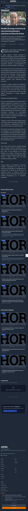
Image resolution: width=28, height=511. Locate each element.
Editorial (2, 470)
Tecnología (16, 462)
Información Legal (3, 485)
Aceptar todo (14, 507)
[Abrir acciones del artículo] (27, 255)
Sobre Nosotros (3, 483)
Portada (16, 470)
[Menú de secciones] (2, 1)
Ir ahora (8, 7)
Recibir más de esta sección (10, 410)
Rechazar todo (14, 502)
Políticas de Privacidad (4, 487)
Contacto (2, 478)
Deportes (2, 462)
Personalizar (14, 505)
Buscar (16, 472)
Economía (2, 464)
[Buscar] (4, 1)
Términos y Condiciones (4, 490)
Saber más (10, 498)
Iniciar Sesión (23, 1)
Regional (5, 3)
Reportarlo (16, 181)
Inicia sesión (8, 389)
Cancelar (12, 7)
